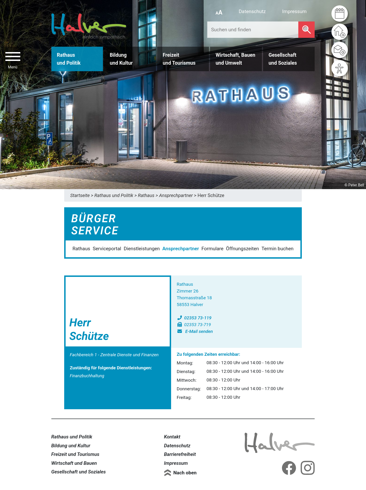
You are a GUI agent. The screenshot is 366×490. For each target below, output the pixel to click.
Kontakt (172, 437)
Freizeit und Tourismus (75, 454)
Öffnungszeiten (242, 248)
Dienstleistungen (142, 248)
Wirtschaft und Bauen (74, 463)
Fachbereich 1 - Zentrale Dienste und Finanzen (114, 354)
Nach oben (185, 473)
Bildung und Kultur (70, 445)
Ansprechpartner (180, 248)
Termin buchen (277, 248)
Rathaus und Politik (71, 437)
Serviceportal (107, 248)
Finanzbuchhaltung (87, 375)
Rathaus (81, 248)
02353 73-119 (194, 318)
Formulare (212, 248)
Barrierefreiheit (180, 454)
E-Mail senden (195, 331)
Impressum (294, 11)
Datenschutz (252, 11)
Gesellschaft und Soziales (78, 472)
